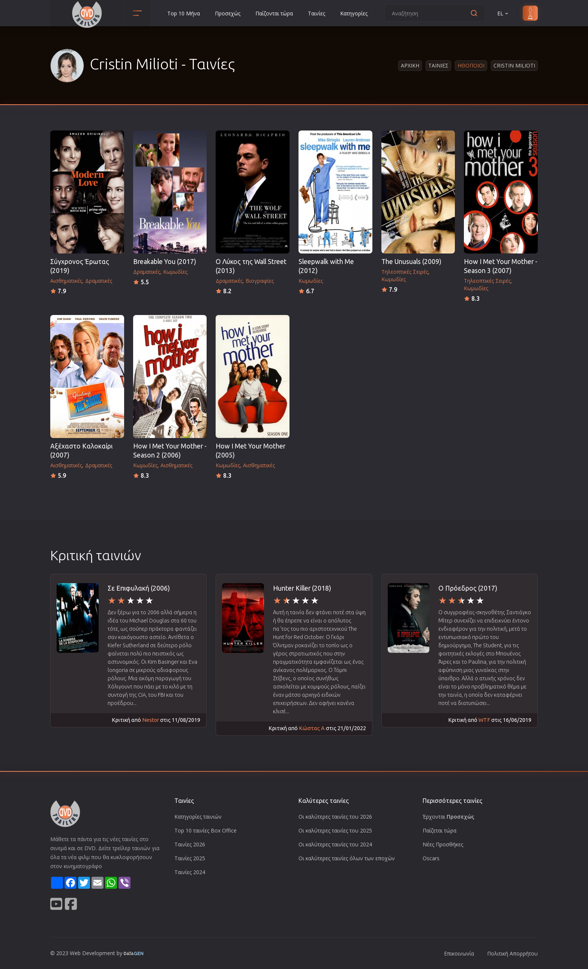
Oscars (431, 858)
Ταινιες (438, 65)
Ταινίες (316, 13)
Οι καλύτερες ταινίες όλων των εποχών (346, 858)
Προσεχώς (227, 13)
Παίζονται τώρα (274, 13)
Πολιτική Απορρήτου (512, 953)
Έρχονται (448, 816)
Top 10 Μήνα (183, 13)
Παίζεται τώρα (439, 830)
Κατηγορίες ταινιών (198, 816)
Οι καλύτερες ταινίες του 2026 (335, 816)
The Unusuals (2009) (411, 261)
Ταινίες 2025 (189, 858)
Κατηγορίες (354, 13)
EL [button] (503, 13)
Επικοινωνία (459, 953)
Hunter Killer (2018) (302, 588)
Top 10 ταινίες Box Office (205, 830)
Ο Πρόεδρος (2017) (467, 588)
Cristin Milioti (514, 65)
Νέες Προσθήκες (443, 844)
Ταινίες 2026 (189, 844)
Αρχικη (410, 65)
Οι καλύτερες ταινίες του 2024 (335, 844)
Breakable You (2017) (164, 261)
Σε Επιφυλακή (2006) (139, 588)
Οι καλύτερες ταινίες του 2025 (335, 830)
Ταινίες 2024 (189, 872)
